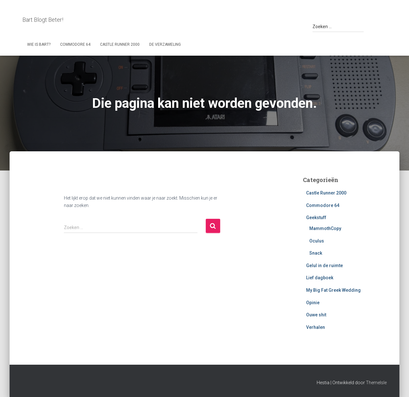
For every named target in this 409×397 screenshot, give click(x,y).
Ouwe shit (316, 314)
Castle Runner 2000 (120, 44)
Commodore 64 (75, 44)
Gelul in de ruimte (324, 265)
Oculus (316, 240)
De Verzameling (165, 44)
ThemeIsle (376, 382)
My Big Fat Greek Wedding (333, 290)
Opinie (313, 302)
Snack (315, 253)
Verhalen (315, 327)
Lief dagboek (319, 277)
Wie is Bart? (38, 44)
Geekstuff (316, 217)
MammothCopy (325, 228)
